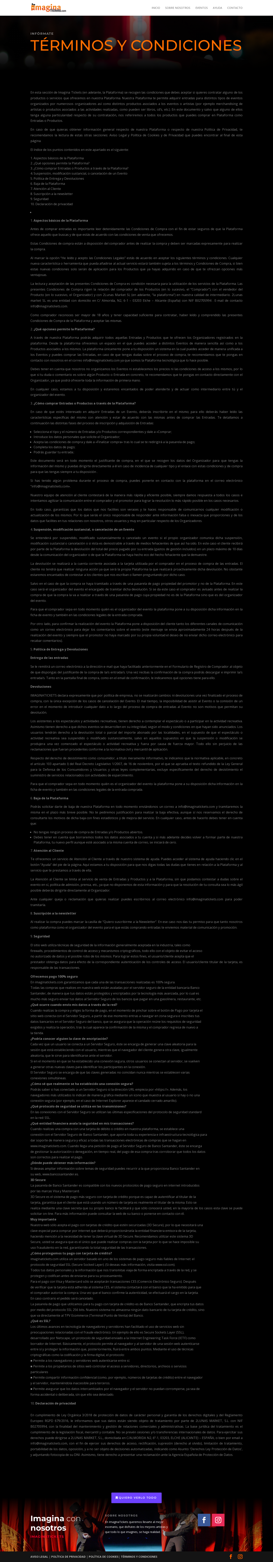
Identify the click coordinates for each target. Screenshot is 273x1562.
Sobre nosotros (177, 8)
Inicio (156, 8)
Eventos (201, 8)
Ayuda (217, 8)
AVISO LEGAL (39, 1556)
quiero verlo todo (138, 1497)
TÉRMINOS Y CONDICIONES (139, 1556)
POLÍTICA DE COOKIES (103, 1556)
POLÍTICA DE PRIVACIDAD (68, 1556)
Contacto (235, 8)
